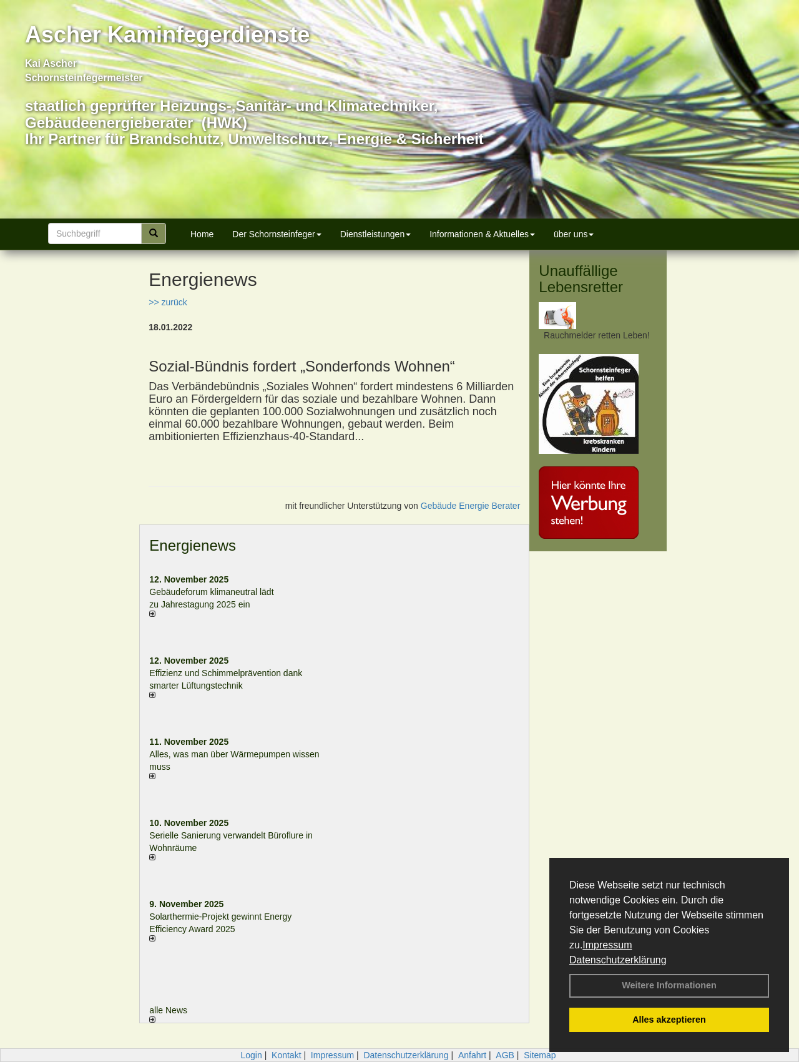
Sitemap (540, 1055)
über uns (574, 234)
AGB (505, 1055)
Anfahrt (472, 1055)
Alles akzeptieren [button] (669, 1020)
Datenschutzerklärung (618, 960)
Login (251, 1055)
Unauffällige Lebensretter (581, 278)
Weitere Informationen (669, 985)
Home (201, 234)
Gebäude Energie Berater (471, 506)
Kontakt (286, 1055)
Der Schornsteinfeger (276, 234)
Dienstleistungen (375, 234)
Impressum (607, 945)
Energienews (192, 545)
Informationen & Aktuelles (482, 234)
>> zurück (168, 302)
